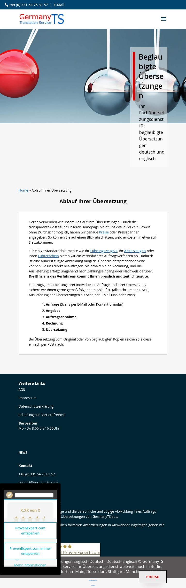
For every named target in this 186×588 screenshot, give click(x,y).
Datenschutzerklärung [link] (36, 406)
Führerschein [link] (48, 256)
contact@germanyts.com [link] (38, 482)
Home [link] (23, 190)
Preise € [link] (93, 585)
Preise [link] (104, 232)
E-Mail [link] (59, 4)
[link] (41, 18)
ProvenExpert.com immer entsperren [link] (30, 551)
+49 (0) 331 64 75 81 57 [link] (28, 4)
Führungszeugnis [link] (103, 250)
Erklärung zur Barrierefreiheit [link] (42, 414)
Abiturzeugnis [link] (135, 250)
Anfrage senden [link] (93, 580)
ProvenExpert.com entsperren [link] (30, 530)
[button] (163, 22)
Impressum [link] (28, 397)
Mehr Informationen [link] (30, 565)
